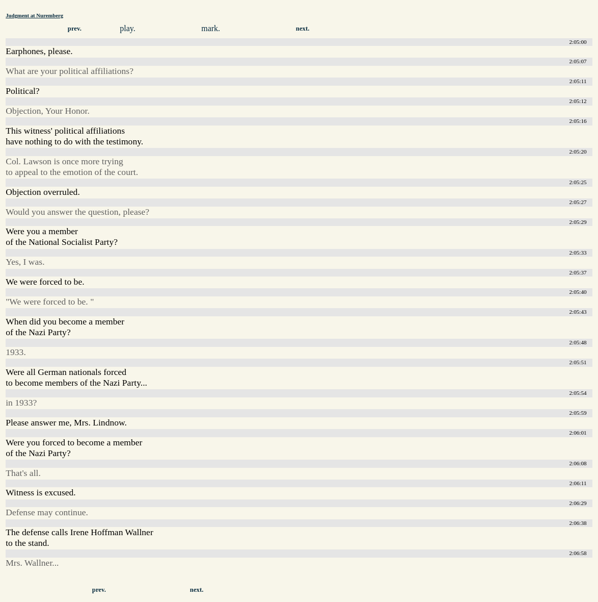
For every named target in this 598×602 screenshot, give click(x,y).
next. (303, 28)
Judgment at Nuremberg (34, 15)
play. (127, 28)
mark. (210, 28)
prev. (74, 28)
